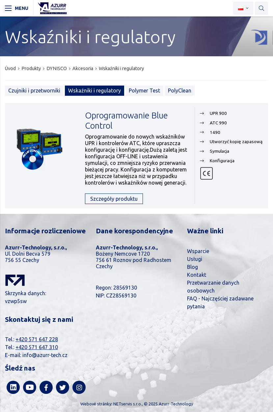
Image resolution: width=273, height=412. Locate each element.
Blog (192, 267)
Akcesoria (82, 68)
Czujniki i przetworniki (34, 90)
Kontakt (196, 275)
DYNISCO (56, 68)
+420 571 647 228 (36, 339)
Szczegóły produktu (114, 199)
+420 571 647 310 (36, 347)
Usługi (194, 259)
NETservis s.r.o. (127, 403)
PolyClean (179, 90)
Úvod (10, 68)
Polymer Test (144, 90)
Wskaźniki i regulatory (121, 68)
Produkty (31, 68)
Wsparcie (198, 251)
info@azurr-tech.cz (45, 355)
